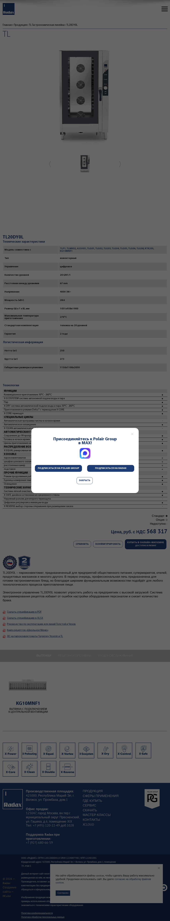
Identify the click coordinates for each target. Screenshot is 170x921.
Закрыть (84, 480)
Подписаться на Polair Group (58, 468)
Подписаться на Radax (111, 468)
